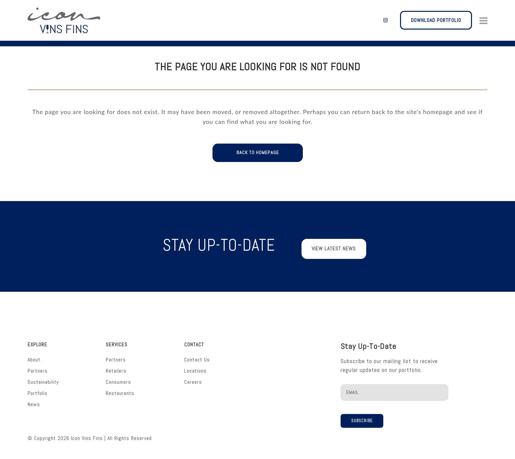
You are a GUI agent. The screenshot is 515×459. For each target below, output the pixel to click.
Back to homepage (257, 153)
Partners (38, 367)
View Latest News (334, 249)
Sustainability (43, 379)
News (34, 401)
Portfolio (37, 390)
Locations (195, 367)
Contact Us (197, 356)
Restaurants (120, 390)
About (34, 356)
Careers (193, 379)
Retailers (116, 367)
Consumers (118, 379)
